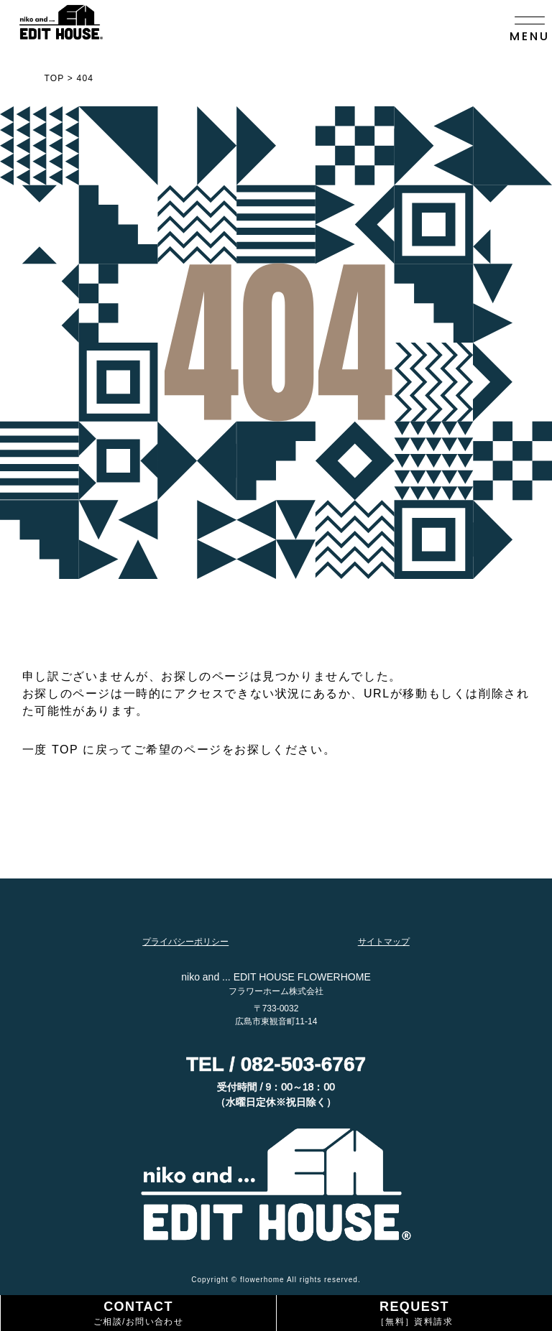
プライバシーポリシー (185, 942)
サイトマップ (384, 942)
